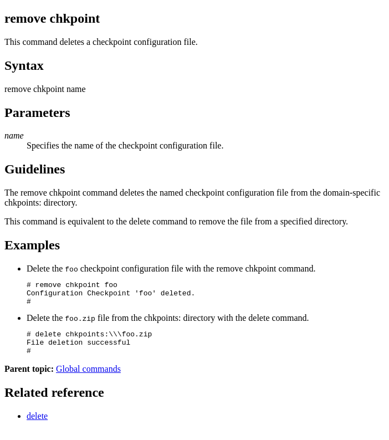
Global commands (88, 378)
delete (37, 426)
